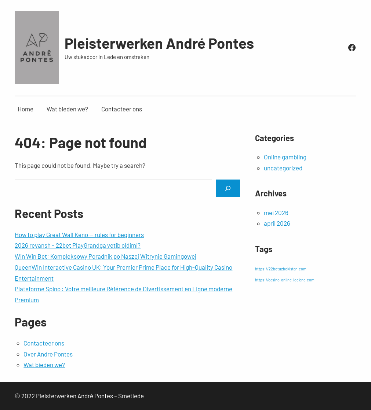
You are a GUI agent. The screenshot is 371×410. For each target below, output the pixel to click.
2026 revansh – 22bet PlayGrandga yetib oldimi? (78, 245)
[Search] (228, 188)
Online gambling (285, 156)
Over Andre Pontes (48, 354)
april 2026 (277, 223)
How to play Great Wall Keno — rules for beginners (79, 234)
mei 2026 (276, 212)
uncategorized (283, 167)
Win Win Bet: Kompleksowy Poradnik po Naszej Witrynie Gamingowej (105, 256)
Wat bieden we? (44, 364)
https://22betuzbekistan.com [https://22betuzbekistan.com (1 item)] (280, 268)
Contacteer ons (43, 343)
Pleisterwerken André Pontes (159, 43)
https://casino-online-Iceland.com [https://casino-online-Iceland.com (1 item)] (284, 279)
